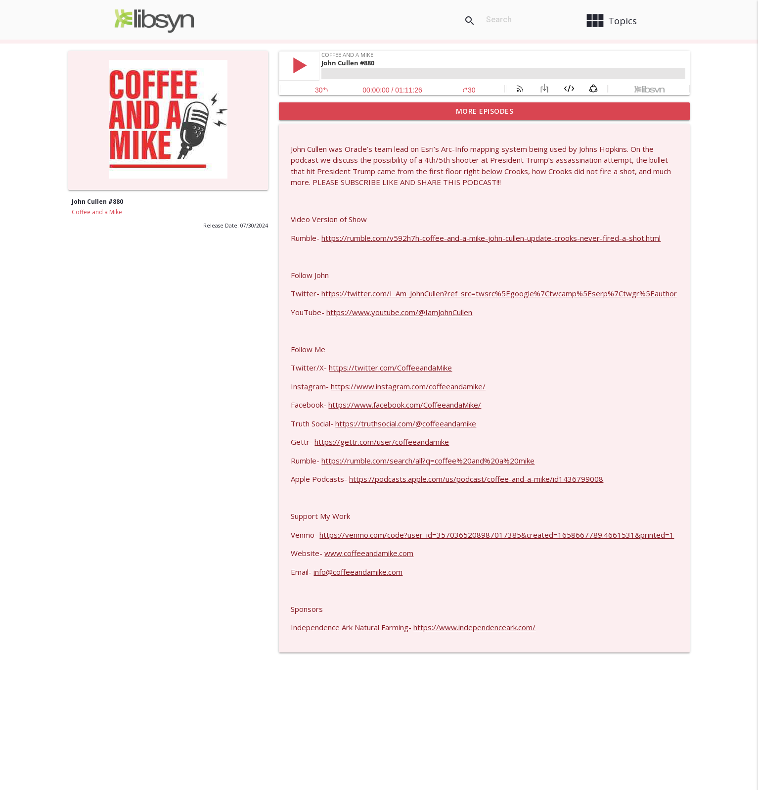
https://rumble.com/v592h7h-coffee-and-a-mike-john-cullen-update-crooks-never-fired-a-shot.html (491, 238)
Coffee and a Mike (97, 212)
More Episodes (485, 111)
